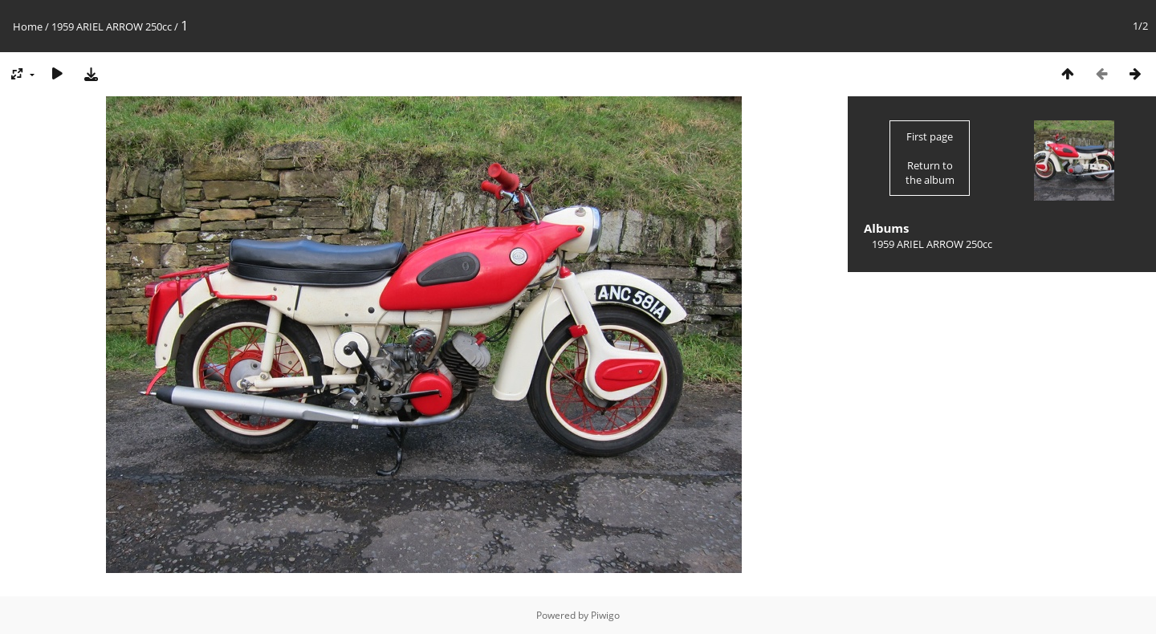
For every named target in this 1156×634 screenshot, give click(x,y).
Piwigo (605, 615)
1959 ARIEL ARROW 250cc (111, 26)
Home (28, 26)
